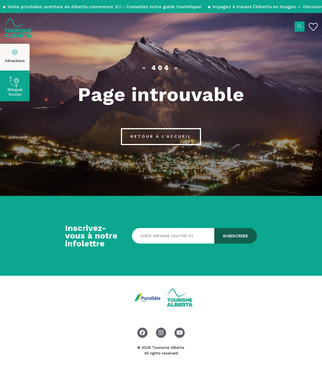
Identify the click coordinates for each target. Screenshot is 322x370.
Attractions (15, 61)
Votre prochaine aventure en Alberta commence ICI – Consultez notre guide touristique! (104, 6)
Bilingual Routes (15, 92)
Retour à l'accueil (161, 136)
